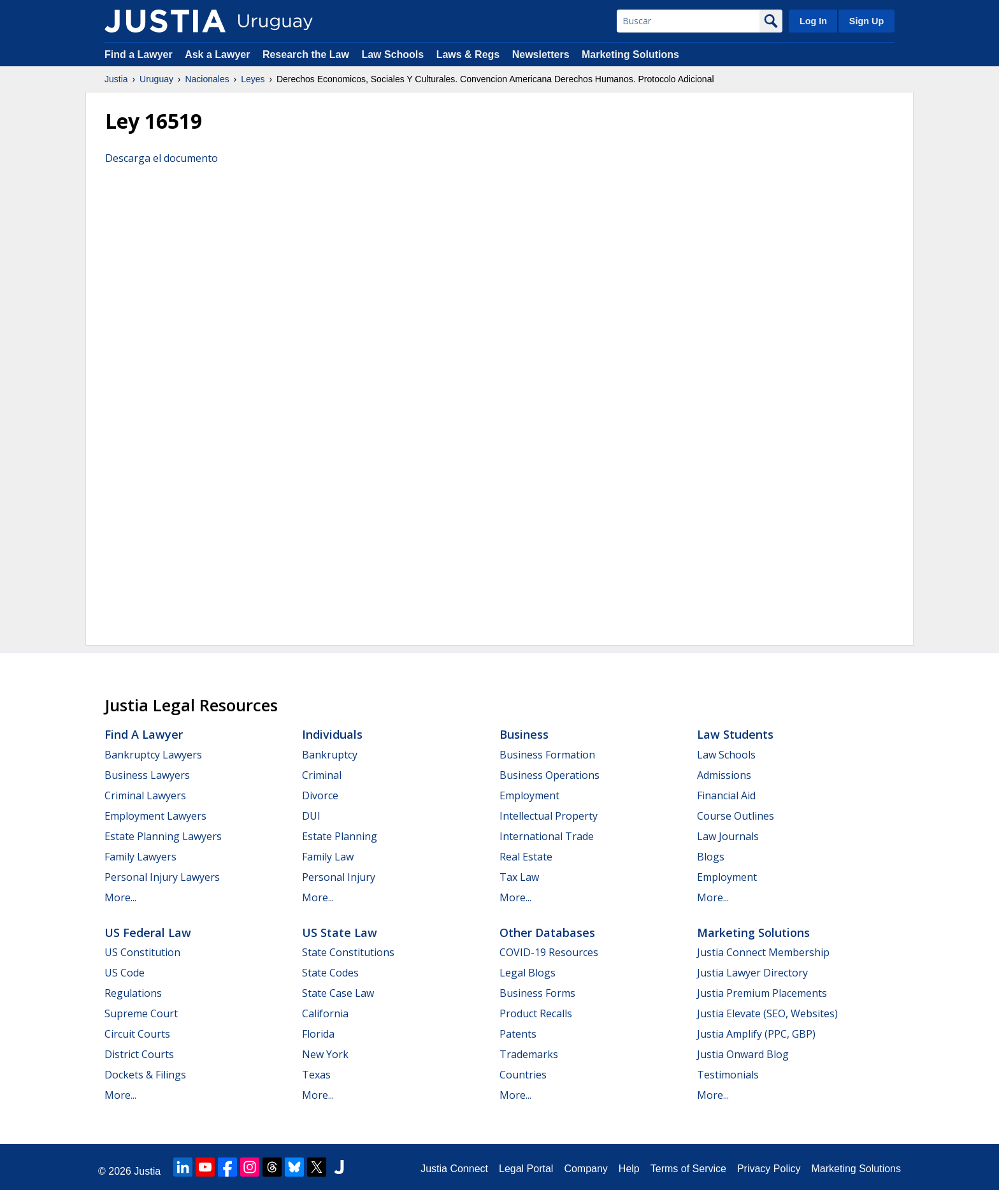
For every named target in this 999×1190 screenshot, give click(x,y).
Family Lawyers (140, 857)
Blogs (710, 857)
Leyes (252, 79)
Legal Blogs (528, 973)
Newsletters (541, 54)
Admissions (724, 775)
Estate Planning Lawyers (163, 836)
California (325, 1013)
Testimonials (728, 1075)
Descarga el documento (161, 158)
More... (120, 897)
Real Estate (526, 857)
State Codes (330, 973)
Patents (518, 1034)
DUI (311, 816)
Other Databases (547, 932)
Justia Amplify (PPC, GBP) (756, 1034)
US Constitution (142, 952)
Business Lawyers (147, 775)
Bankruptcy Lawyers (153, 755)
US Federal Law (147, 932)
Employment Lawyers (155, 816)
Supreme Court (141, 1013)
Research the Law (305, 54)
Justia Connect (454, 1168)
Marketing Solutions (630, 54)
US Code (124, 973)
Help (629, 1168)
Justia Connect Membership (763, 952)
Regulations (133, 993)
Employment (529, 795)
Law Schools (392, 54)
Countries (523, 1075)
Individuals (332, 734)
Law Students (735, 734)
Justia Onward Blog (743, 1054)
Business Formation (547, 755)
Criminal (321, 775)
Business (524, 734)
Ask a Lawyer (219, 54)
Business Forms (537, 993)
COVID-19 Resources (549, 952)
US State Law (339, 932)
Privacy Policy (769, 1168)
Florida (318, 1034)
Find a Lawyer (138, 54)
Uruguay (156, 79)
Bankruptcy (329, 755)
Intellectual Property (549, 816)
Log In (813, 21)
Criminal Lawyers (145, 795)
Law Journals (728, 836)
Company (585, 1168)
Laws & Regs (468, 54)
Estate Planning (339, 836)
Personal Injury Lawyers (162, 877)
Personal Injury (338, 877)
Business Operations (550, 775)
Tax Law (519, 877)
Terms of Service (688, 1168)
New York (325, 1054)
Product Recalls (536, 1013)
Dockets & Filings (145, 1075)
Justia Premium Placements (762, 993)
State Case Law (338, 993)
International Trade (547, 836)
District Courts (139, 1054)
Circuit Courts (137, 1034)
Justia (116, 79)
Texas (316, 1075)
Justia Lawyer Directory (752, 973)
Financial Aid (726, 795)
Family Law (328, 857)
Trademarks (529, 1054)
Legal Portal (526, 1168)
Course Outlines (735, 816)
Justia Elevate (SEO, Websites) (767, 1013)
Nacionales (207, 79)
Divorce (320, 795)
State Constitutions (348, 952)
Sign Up (866, 21)
